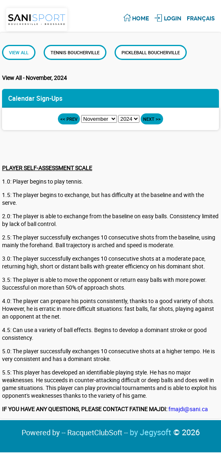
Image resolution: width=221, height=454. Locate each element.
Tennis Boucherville (75, 52)
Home (140, 18)
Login (172, 18)
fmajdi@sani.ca (188, 409)
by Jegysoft (165, 432)
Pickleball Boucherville (151, 52)
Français (201, 18)
